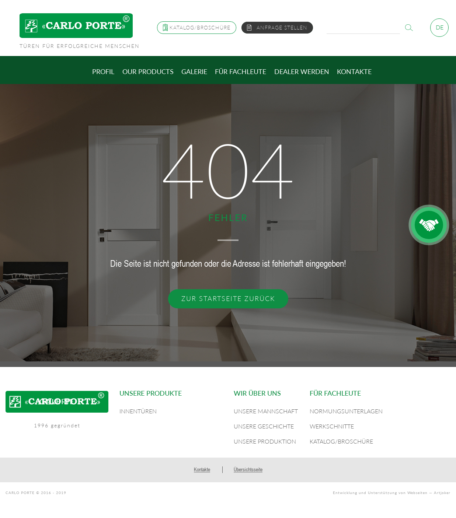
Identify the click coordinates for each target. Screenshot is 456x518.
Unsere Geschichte (264, 426)
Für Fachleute (240, 71)
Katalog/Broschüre (341, 441)
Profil (103, 71)
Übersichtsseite (248, 469)
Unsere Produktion (265, 441)
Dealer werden (301, 71)
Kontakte (354, 71)
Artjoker (442, 492)
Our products (148, 71)
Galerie (194, 71)
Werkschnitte (332, 426)
